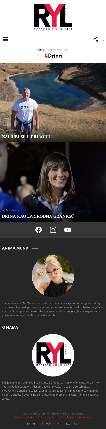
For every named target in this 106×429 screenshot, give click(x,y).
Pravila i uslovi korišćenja (76, 417)
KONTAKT (72, 424)
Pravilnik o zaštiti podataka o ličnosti (36, 417)
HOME (31, 424)
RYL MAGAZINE (50, 424)
